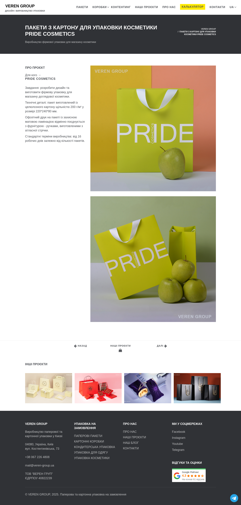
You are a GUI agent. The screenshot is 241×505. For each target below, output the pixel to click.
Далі (162, 346)
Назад (80, 346)
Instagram (178, 437)
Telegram (178, 450)
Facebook (178, 431)
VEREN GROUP (208, 29)
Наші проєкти (120, 348)
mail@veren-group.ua (39, 465)
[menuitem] (231, 6)
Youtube (177, 443)
